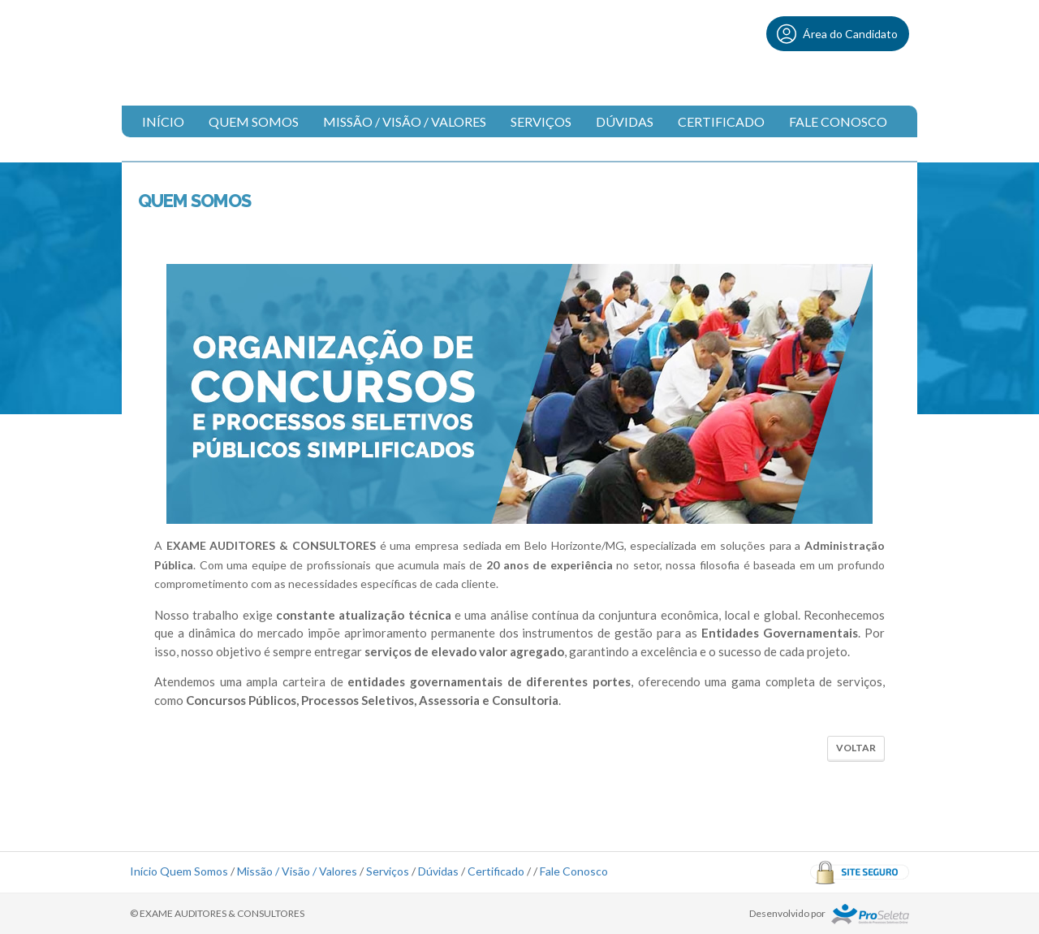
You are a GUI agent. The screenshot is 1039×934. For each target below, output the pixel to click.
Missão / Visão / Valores (404, 121)
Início (163, 121)
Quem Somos (254, 121)
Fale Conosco (838, 121)
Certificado (721, 121)
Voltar (856, 748)
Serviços (541, 121)
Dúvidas (624, 121)
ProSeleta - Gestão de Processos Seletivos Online (870, 914)
